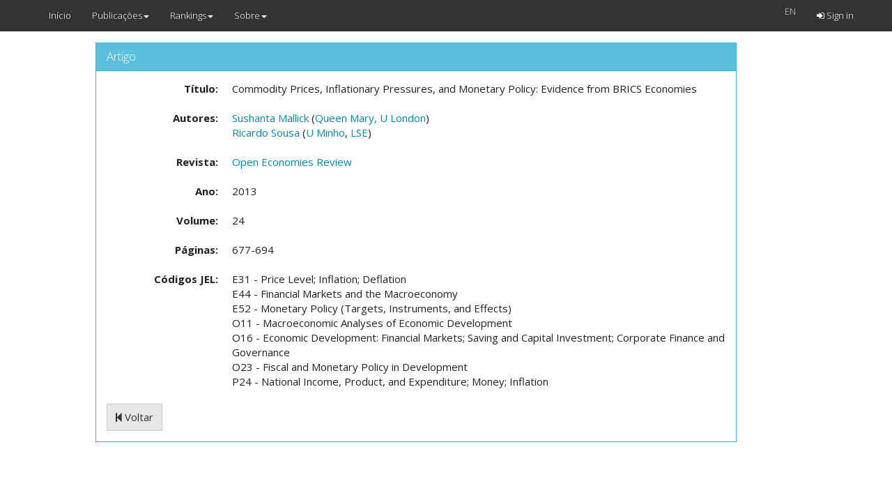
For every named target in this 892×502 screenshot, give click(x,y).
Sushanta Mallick (270, 118)
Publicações (120, 15)
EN (790, 11)
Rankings (191, 15)
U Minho (325, 132)
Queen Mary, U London (370, 118)
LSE (359, 132)
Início (60, 15)
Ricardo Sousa (266, 132)
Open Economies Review (292, 162)
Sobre (250, 15)
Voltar (134, 417)
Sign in (835, 15)
